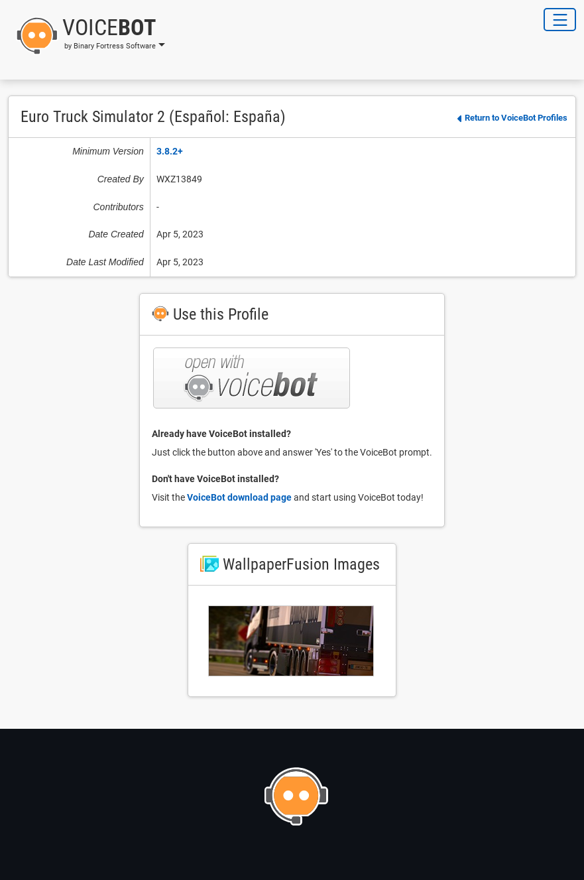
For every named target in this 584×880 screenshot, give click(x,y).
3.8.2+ (169, 151)
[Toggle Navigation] (560, 19)
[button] (86, 36)
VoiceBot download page (239, 497)
